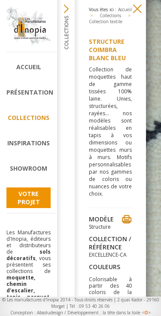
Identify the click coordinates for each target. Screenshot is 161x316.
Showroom (28, 168)
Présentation (28, 92)
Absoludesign (50, 313)
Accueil (28, 67)
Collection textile (105, 21)
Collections (28, 118)
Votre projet (29, 198)
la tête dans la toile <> (127, 313)
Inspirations (28, 143)
